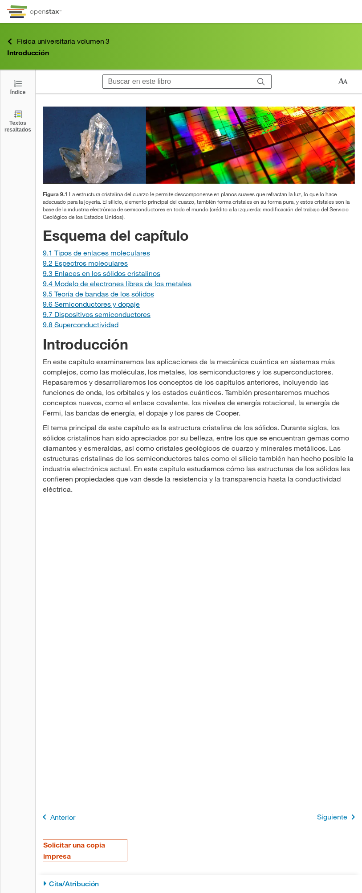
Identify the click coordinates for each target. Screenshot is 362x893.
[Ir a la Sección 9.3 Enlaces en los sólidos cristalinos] (101, 273)
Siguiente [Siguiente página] (337, 817)
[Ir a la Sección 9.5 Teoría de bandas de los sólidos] (98, 293)
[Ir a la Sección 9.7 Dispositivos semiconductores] (96, 314)
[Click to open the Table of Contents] (17, 87)
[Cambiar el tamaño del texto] (343, 81)
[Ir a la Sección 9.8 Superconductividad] (80, 324)
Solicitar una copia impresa (74, 850)
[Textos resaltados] (17, 121)
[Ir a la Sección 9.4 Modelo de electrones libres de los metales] (117, 283)
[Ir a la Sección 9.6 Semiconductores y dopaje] (91, 304)
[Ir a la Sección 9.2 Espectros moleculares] (85, 263)
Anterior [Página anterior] (57, 817)
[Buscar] (261, 81)
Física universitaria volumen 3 (58, 41)
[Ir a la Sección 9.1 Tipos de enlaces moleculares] (96, 252)
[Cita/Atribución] (199, 883)
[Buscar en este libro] (177, 81)
